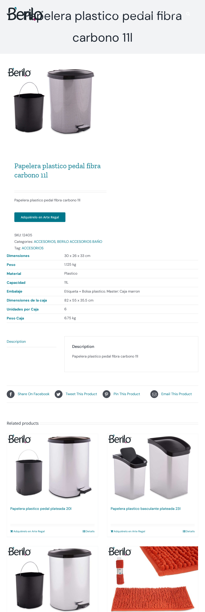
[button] (188, 13)
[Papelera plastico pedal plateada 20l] (52, 471)
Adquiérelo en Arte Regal (40, 220)
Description (16, 344)
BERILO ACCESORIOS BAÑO (79, 244)
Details (90, 534)
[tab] (31, 344)
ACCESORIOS (45, 244)
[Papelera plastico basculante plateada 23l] (152, 471)
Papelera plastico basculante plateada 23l (146, 511)
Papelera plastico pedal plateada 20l (40, 511)
